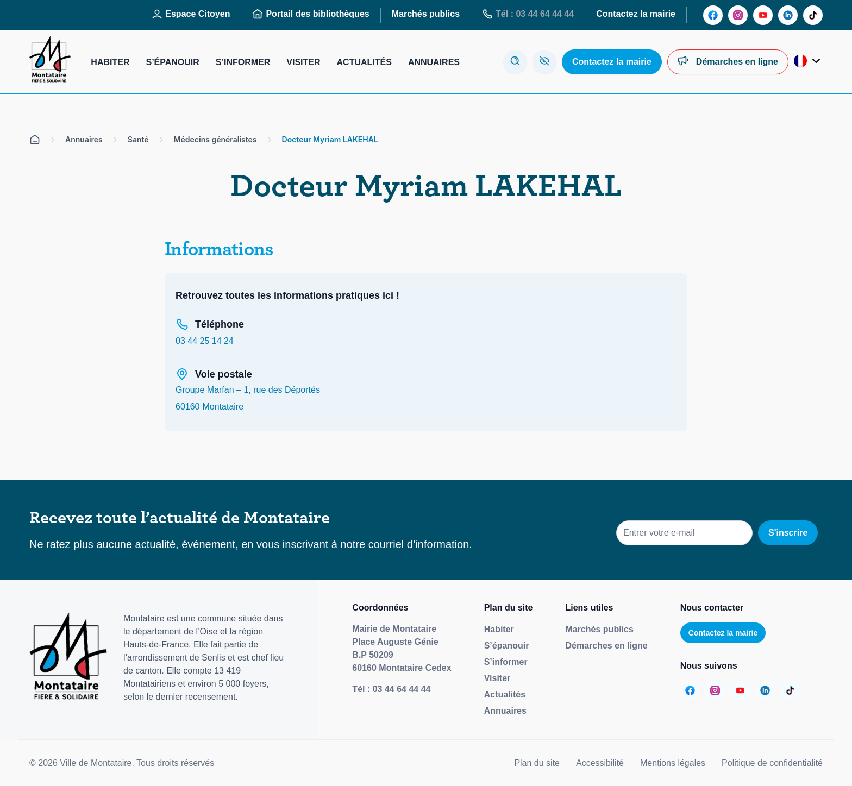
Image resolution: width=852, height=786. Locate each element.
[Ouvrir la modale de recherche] (515, 62)
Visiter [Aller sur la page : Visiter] (303, 62)
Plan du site (537, 763)
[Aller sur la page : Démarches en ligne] (727, 61)
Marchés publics (599, 629)
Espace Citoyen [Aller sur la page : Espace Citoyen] (191, 14)
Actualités (504, 694)
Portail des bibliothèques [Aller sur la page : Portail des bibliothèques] (310, 14)
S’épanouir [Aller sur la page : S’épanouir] (172, 62)
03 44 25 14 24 (205, 340)
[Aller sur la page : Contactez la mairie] (612, 61)
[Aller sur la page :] (712, 15)
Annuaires (505, 710)
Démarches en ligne (606, 645)
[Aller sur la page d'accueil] (34, 139)
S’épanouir (506, 645)
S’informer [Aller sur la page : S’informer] (243, 62)
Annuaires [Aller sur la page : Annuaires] (434, 62)
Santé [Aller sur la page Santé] (138, 139)
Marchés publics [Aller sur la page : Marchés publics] (426, 13)
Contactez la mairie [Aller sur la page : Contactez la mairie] (635, 13)
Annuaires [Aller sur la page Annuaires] (84, 139)
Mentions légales (672, 763)
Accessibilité (600, 763)
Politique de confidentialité (772, 763)
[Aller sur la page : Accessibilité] (544, 62)
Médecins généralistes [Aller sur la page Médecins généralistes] (215, 139)
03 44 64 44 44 (402, 689)
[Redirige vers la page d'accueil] (50, 62)
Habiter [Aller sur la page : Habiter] (110, 62)
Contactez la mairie (723, 632)
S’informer (506, 661)
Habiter (499, 629)
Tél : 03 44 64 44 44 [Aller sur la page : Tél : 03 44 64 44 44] (528, 14)
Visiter (497, 678)
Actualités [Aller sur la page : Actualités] (364, 62)
